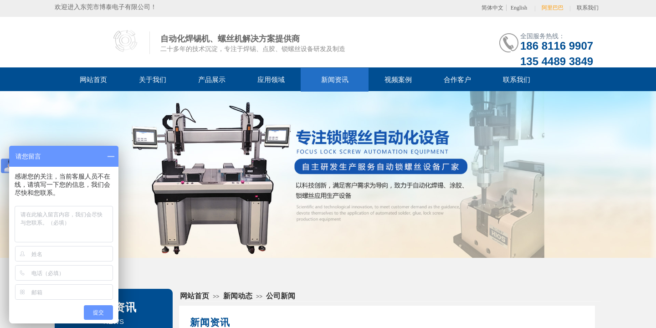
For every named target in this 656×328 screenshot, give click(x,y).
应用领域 (271, 79)
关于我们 (152, 79)
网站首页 (93, 79)
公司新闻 (280, 296)
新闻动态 (237, 296)
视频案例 (398, 79)
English (519, 8)
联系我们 (516, 79)
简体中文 (492, 8)
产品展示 (212, 79)
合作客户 (457, 79)
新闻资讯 (334, 79)
